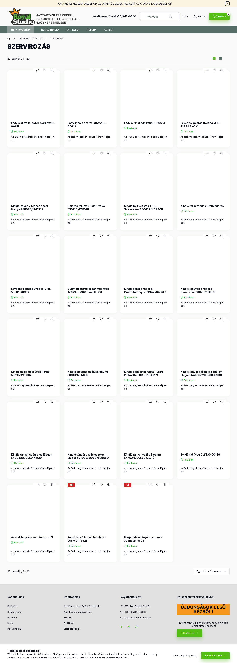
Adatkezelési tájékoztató (78, 611)
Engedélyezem (213, 655)
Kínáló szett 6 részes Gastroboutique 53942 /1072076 (146, 290)
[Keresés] (170, 16)
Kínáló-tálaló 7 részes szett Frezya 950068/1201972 (29, 207)
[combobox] (159, 16)
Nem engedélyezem (185, 655)
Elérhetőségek (72, 628)
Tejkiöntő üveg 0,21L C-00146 (200, 454)
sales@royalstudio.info (138, 617)
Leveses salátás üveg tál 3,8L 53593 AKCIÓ (200, 124)
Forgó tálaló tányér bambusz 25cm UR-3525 (87, 539)
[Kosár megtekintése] (219, 16)
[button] (20, 29)
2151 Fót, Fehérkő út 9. (137, 606)
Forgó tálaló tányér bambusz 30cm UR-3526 (143, 539)
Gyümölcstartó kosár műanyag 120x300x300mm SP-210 (88, 290)
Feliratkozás (187, 633)
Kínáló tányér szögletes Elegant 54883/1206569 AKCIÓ (32, 456)
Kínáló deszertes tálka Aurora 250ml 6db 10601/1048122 (144, 373)
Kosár (10, 623)
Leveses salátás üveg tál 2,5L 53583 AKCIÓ (31, 290)
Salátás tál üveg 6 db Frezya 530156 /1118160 (86, 207)
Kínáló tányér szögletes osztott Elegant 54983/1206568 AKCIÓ (201, 373)
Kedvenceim (14, 628)
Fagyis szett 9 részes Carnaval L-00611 (33, 124)
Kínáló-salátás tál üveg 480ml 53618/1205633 (88, 373)
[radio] (220, 58)
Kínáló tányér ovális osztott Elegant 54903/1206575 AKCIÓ (88, 456)
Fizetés (68, 617)
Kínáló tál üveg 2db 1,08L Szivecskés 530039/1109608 (143, 207)
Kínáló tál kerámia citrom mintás (202, 205)
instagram (129, 627)
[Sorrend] (211, 571)
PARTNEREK (72, 29)
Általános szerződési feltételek (81, 606)
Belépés (12, 606)
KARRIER (108, 29)
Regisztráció (14, 611)
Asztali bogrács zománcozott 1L (32, 537)
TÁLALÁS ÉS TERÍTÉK (30, 38)
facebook (121, 627)
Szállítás (68, 623)
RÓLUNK (91, 29)
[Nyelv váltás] (184, 16)
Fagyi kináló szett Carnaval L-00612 (87, 124)
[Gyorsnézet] (52, 70)
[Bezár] (227, 3)
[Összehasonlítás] (37, 70)
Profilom (12, 617)
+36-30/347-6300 (123, 16)
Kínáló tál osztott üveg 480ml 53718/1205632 (30, 373)
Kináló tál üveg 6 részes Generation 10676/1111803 (198, 290)
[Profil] (199, 16)
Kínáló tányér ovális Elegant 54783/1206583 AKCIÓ (142, 456)
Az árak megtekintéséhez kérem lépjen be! (32, 138)
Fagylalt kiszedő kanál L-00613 (144, 122)
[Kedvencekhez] (45, 70)
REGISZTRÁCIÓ (50, 29)
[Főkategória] (8, 38)
